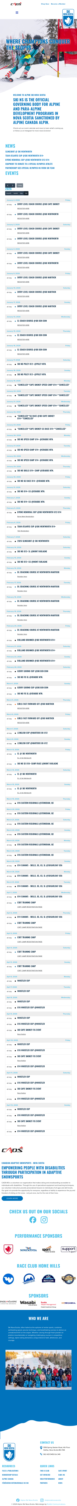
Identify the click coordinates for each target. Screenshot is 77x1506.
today (20, 185)
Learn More (12, 1198)
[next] (12, 185)
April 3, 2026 (12, 933)
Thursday (66, 331)
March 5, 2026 (12, 700)
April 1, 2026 (12, 892)
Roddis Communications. (56, 1504)
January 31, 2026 (13, 487)
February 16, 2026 (14, 568)
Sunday (67, 249)
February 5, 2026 (13, 508)
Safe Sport (62, 1471)
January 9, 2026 (13, 273)
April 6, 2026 (12, 976)
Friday (67, 200)
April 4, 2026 (12, 947)
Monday (67, 381)
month (8, 193)
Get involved (45, 1475)
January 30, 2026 (14, 477)
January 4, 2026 (13, 249)
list (26, 193)
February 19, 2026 (14, 611)
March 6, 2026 (12, 714)
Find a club (44, 1471)
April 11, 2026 (12, 1072)
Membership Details (10, 1475)
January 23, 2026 (14, 425)
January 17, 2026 (13, 360)
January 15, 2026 (13, 331)
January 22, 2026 (14, 412)
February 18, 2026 (14, 597)
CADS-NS (61, 1475)
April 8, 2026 (12, 997)
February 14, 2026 (14, 547)
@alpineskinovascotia (53, 1500)
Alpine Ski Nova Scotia (29, 1500)
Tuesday (67, 391)
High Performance (47, 1479)
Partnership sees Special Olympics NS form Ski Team (29, 168)
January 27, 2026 (13, 445)
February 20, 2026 (14, 626)
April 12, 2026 (12, 1105)
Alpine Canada (7, 1479)
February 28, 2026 (14, 667)
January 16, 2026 (13, 345)
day (21, 193)
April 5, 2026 (12, 962)
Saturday (66, 224)
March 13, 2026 (13, 749)
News (60, 1483)
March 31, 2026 (13, 882)
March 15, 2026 (13, 784)
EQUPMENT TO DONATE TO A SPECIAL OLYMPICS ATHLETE (29, 164)
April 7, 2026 (12, 987)
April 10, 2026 (12, 1040)
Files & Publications (10, 1471)
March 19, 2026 (13, 799)
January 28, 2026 (14, 456)
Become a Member (58, 4)
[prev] (7, 185)
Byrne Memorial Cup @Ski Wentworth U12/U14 (27, 160)
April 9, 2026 (12, 1014)
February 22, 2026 (14, 656)
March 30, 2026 (13, 871)
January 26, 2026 (14, 435)
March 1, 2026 (12, 683)
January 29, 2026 (14, 466)
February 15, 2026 (14, 558)
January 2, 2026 (13, 200)
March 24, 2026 (13, 851)
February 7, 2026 (13, 537)
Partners (43, 1483)
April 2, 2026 (12, 913)
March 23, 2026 (13, 840)
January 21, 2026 (13, 401)
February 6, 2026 (13, 522)
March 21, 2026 (13, 819)
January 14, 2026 (13, 317)
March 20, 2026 (13, 809)
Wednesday (65, 317)
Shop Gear (45, 4)
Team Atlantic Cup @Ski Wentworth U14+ (24, 156)
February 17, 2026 (14, 582)
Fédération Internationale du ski (15, 1483)
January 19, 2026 (13, 381)
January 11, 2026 (13, 302)
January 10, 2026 (13, 288)
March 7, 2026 (12, 729)
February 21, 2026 (14, 646)
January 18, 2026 (13, 370)
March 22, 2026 (13, 830)
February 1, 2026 (13, 497)
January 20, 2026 (14, 391)
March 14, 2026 (13, 770)
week (16, 193)
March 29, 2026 (13, 861)
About (60, 1479)
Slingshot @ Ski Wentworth (18, 152)
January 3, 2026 (13, 224)
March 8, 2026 (12, 739)
